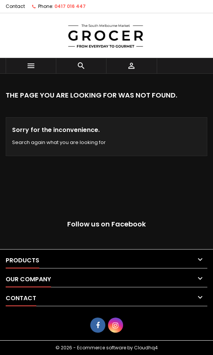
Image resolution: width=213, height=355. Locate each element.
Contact (15, 6)
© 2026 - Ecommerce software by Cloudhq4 (107, 347)
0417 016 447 (70, 6)
